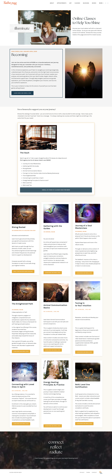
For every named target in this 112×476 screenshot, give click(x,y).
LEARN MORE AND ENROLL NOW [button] (84, 272)
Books (94, 3)
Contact (94, 472)
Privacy (82, 472)
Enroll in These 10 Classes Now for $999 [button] (56, 190)
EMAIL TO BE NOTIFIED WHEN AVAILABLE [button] (23, 271)
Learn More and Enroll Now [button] (22, 93)
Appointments (61, 3)
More (101, 3)
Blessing (86, 3)
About (52, 3)
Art (70, 3)
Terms (88, 472)
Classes (77, 3)
